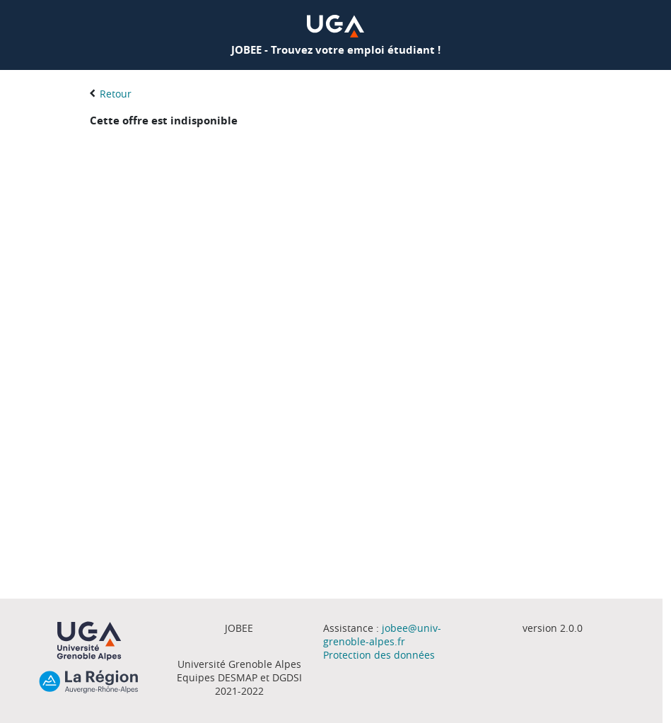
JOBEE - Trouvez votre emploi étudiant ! (335, 49)
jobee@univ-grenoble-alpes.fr (382, 634)
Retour (116, 93)
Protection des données (379, 655)
